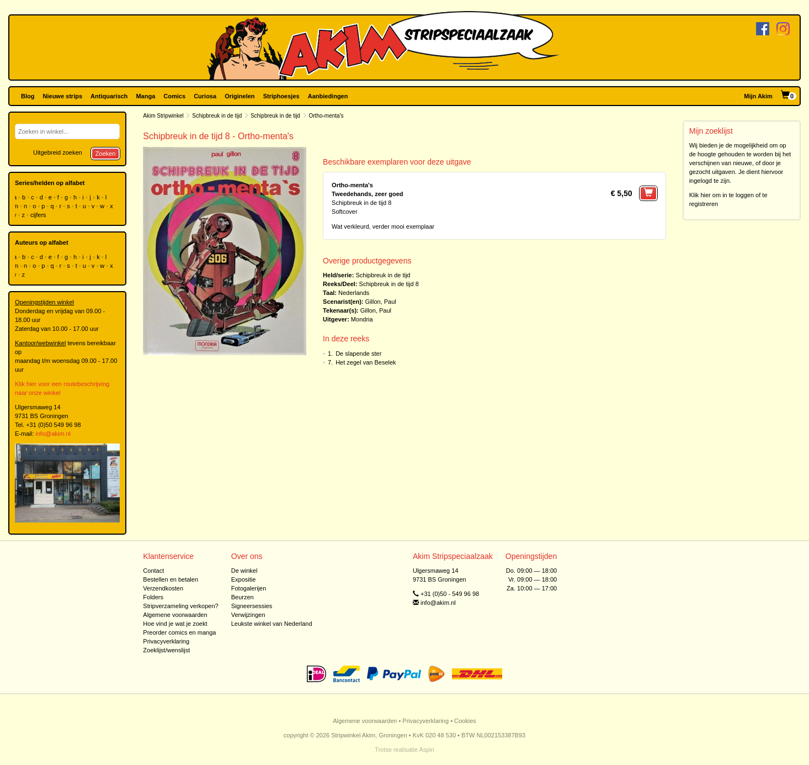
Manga (145, 96)
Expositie (243, 579)
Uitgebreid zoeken (57, 152)
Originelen (239, 96)
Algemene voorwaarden (175, 614)
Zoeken (105, 153)
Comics (174, 96)
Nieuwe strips (63, 96)
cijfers (39, 215)
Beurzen (242, 597)
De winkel (244, 570)
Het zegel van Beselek (366, 362)
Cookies (465, 720)
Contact (153, 570)
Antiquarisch (109, 96)
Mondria (362, 319)
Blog (27, 96)
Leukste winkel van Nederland (271, 623)
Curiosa (205, 96)
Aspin (426, 749)
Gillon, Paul (380, 301)
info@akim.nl (53, 433)
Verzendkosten (163, 588)
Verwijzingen (248, 614)
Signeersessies (252, 606)
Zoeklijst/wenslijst (166, 650)
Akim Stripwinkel (163, 116)
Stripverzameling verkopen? (180, 606)
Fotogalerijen (249, 588)
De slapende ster (358, 353)
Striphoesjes (281, 96)
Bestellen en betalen (170, 579)
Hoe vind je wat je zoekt (175, 623)
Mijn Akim (758, 96)
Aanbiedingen (328, 96)
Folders (153, 597)
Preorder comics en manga (179, 632)
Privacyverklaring (166, 641)
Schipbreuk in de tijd (217, 116)
